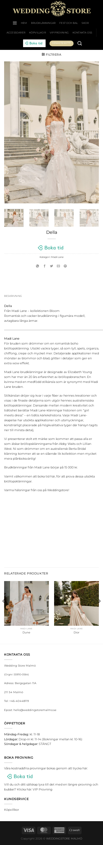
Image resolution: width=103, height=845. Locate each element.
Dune (26, 632)
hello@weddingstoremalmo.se (34, 710)
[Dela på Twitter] (51, 266)
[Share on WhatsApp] (37, 266)
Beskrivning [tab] (13, 295)
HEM (24, 22)
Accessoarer (16, 32)
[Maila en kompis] (58, 266)
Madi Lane (57, 256)
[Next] (99, 612)
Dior (76, 632)
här (52, 476)
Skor (85, 22)
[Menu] (14, 23)
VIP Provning (59, 32)
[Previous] (4, 612)
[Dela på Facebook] (44, 266)
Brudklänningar (43, 22)
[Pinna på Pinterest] (65, 266)
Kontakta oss (82, 32)
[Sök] (79, 43)
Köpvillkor (37, 32)
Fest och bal (68, 22)
